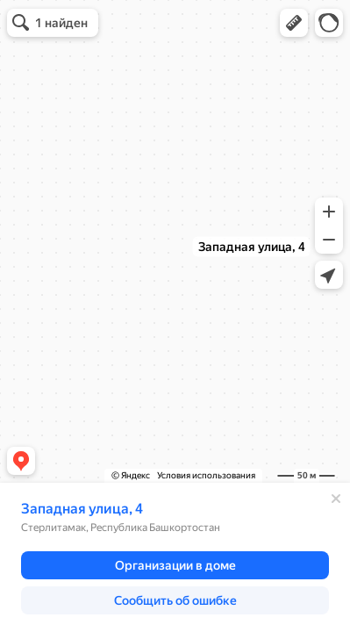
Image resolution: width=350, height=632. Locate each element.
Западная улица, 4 (82, 508)
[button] (294, 23)
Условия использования (206, 475)
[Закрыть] (336, 499)
